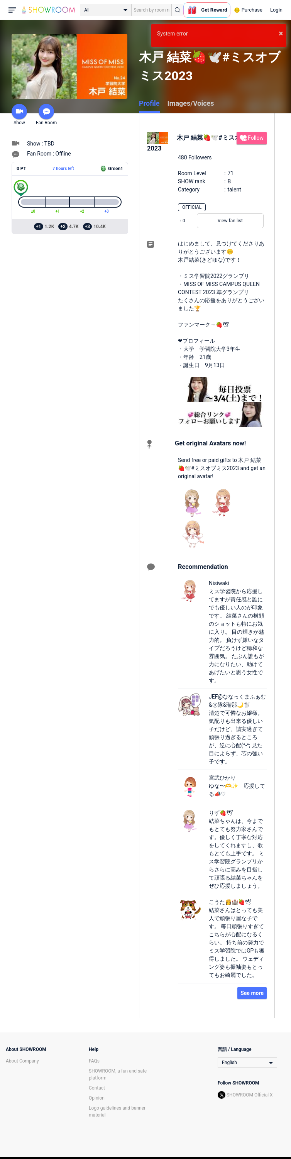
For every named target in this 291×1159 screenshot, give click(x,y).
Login (276, 10)
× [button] (281, 33)
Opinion (97, 1098)
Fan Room (46, 114)
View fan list (230, 220)
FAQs (94, 1061)
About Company (22, 1061)
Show (19, 114)
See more (252, 993)
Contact (97, 1088)
